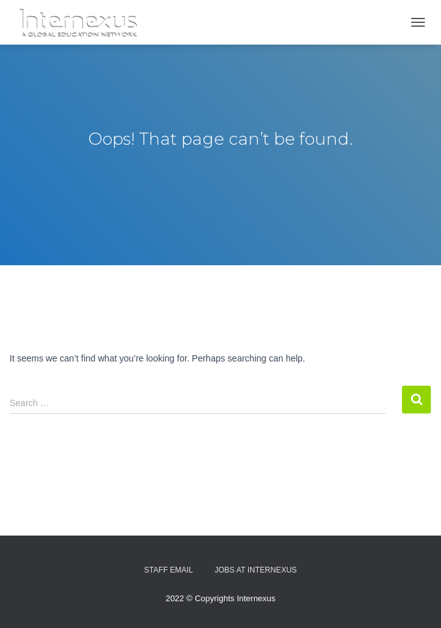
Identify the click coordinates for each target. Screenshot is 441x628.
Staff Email (168, 570)
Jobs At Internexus (255, 570)
